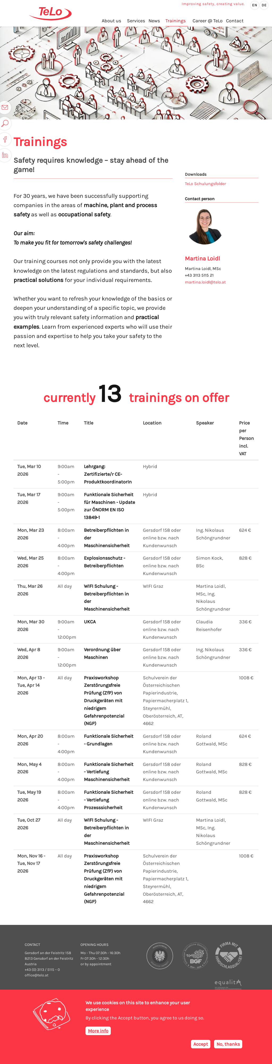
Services (136, 21)
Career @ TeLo (207, 21)
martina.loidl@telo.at (205, 282)
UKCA (90, 622)
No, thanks (228, 1044)
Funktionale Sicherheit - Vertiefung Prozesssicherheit (108, 799)
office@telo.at (36, 975)
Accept (200, 1044)
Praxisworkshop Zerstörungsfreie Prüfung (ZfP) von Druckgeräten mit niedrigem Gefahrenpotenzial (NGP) (104, 701)
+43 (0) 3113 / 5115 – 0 (42, 969)
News (154, 21)
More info (98, 1031)
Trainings (175, 21)
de (264, 5)
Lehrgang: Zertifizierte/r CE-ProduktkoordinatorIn (108, 474)
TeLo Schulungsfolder (205, 183)
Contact (234, 21)
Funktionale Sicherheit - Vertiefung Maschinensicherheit (108, 772)
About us (111, 21)
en (254, 5)
